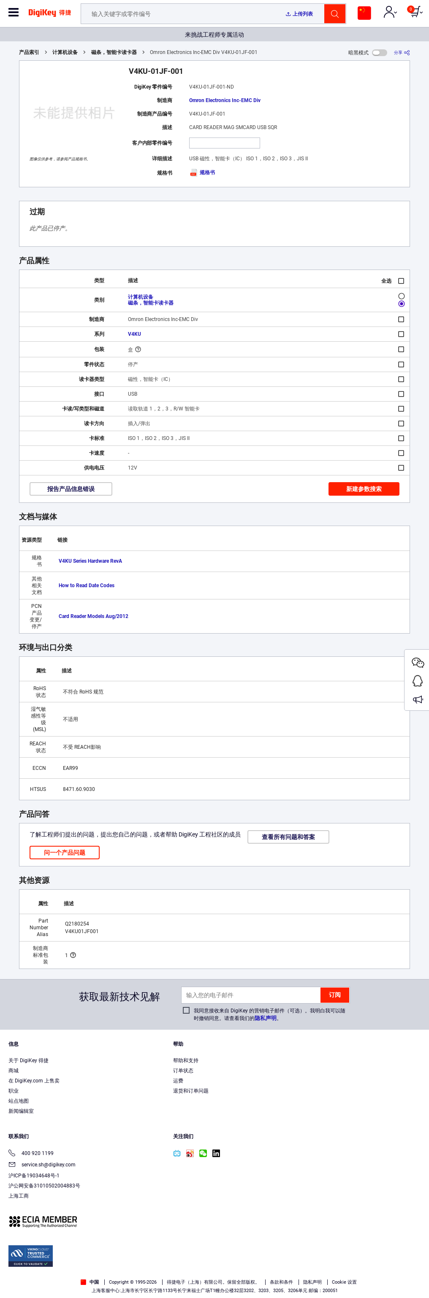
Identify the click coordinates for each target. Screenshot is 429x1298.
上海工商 (18, 1196)
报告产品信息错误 (71, 489)
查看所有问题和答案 (288, 837)
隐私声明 (266, 1018)
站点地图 (18, 1101)
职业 (13, 1091)
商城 (13, 1071)
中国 (90, 1282)
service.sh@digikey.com (42, 1165)
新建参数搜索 (364, 489)
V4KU (134, 334)
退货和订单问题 (191, 1091)
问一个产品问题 (64, 852)
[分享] (402, 52)
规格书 (202, 172)
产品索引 (29, 52)
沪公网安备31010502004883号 (44, 1186)
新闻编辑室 (21, 1111)
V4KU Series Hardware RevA (90, 561)
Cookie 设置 (344, 1282)
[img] (50, 16)
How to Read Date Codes (86, 585)
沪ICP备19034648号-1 (34, 1176)
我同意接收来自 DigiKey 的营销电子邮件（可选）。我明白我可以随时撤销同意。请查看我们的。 (269, 1014)
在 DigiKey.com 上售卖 (34, 1081)
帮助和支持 (185, 1060)
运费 (178, 1081)
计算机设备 (65, 52)
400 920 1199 (31, 1154)
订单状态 (183, 1071)
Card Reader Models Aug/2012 (93, 616)
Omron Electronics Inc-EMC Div (225, 100)
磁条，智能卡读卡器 (114, 52)
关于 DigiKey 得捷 (28, 1060)
